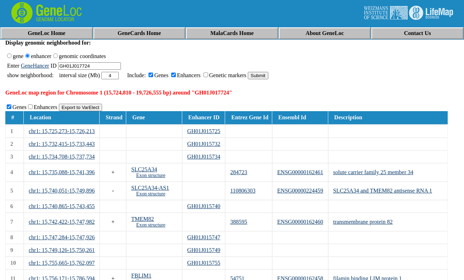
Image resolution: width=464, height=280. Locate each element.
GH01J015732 (203, 144)
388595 (238, 222)
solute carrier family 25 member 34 (373, 172)
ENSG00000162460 (300, 222)
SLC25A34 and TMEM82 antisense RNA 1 (382, 191)
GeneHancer (35, 66)
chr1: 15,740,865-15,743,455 (62, 206)
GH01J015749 (203, 250)
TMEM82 (142, 219)
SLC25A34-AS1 (150, 188)
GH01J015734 (203, 157)
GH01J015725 (203, 131)
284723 (238, 172)
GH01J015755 (203, 263)
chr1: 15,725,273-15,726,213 (62, 131)
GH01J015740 (203, 206)
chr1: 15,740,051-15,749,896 (62, 191)
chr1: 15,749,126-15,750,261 (62, 250)
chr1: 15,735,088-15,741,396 (62, 172)
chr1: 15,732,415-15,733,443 (62, 144)
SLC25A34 (144, 169)
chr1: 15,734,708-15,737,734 (62, 157)
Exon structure (150, 175)
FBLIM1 (141, 276)
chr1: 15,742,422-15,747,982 (62, 222)
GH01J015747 (203, 237)
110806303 (242, 191)
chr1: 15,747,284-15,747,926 (62, 237)
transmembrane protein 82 (363, 222)
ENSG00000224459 (300, 191)
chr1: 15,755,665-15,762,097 (62, 263)
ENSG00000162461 (300, 172)
